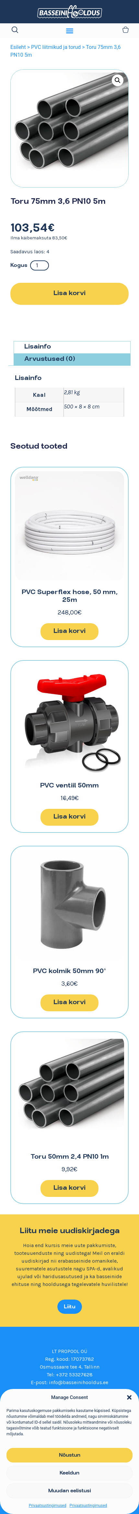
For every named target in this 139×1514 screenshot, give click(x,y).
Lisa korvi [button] (69, 631)
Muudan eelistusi (69, 1491)
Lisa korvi (69, 294)
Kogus (18, 265)
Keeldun (69, 1473)
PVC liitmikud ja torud (56, 47)
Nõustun (69, 1455)
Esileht (18, 47)
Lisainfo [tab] (37, 347)
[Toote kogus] (39, 265)
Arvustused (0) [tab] (49, 359)
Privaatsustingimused (47, 1505)
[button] (129, 1397)
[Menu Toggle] (70, 31)
